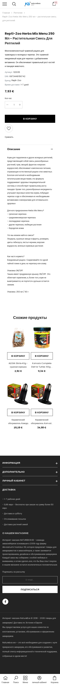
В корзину (30, 118)
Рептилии (18, 12)
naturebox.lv (8, 665)
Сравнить (9, 137)
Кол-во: (8, 98)
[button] (16, 680)
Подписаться (30, 589)
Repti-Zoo (16, 80)
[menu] (4, 4)
